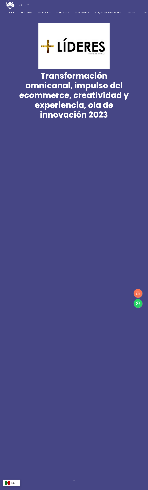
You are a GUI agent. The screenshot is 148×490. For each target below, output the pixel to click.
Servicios (44, 12)
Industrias (82, 12)
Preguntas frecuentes (108, 12)
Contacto (132, 12)
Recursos (63, 12)
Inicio (12, 12)
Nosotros (26, 12)
